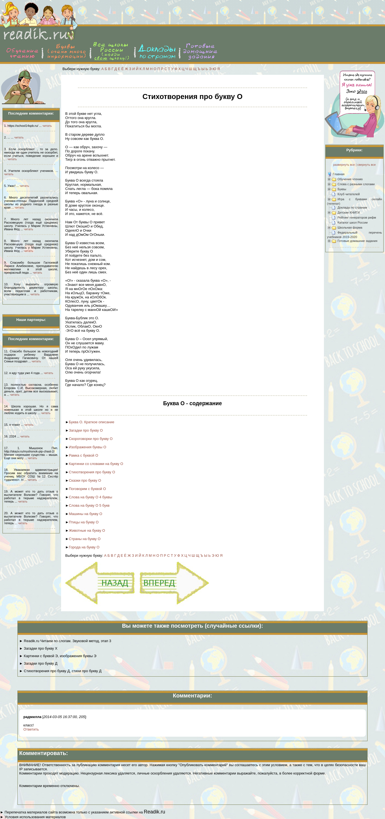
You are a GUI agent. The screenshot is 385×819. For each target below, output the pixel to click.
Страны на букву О (84, 539)
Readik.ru (154, 812)
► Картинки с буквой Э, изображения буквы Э (57, 656)
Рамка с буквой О (83, 455)
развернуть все (344, 164)
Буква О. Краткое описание (91, 422)
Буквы (342, 189)
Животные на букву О (87, 530)
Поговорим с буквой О (87, 489)
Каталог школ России (353, 222)
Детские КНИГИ (349, 212)
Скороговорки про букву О (91, 439)
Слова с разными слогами (356, 184)
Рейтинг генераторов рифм (357, 217)
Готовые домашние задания (357, 241)
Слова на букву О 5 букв (89, 505)
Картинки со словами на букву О (96, 464)
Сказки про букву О (85, 480)
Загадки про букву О (86, 430)
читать (47, 125)
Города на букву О (84, 547)
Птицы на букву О (84, 522)
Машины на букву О (85, 514)
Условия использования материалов (35, 817)
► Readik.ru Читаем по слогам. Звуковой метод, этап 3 (65, 641)
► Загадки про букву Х (38, 648)
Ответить (31, 729)
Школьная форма (350, 227)
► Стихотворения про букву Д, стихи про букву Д (60, 671)
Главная (338, 174)
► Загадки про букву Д (38, 663)
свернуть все (366, 164)
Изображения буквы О (87, 447)
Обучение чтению (350, 179)
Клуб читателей (349, 194)
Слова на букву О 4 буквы (90, 497)
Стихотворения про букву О (92, 472)
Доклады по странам (352, 207)
